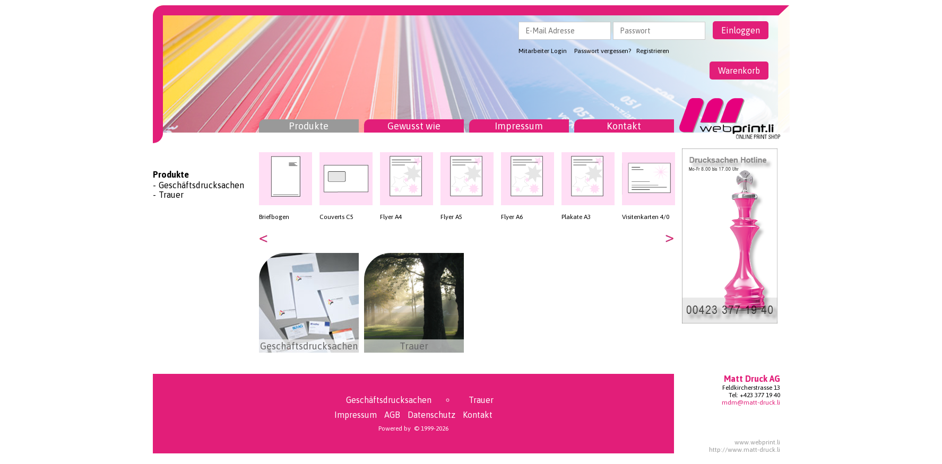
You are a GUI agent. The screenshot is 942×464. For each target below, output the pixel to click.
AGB (392, 414)
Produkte (309, 126)
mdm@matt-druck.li (751, 402)
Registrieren (652, 51)
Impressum (519, 126)
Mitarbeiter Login (542, 51)
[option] (285, 186)
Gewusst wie (413, 126)
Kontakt (624, 126)
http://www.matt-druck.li (744, 449)
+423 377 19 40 (760, 395)
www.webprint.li (757, 442)
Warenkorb (739, 70)
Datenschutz (431, 414)
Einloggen (740, 30)
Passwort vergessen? (602, 51)
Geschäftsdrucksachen (201, 185)
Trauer (171, 194)
